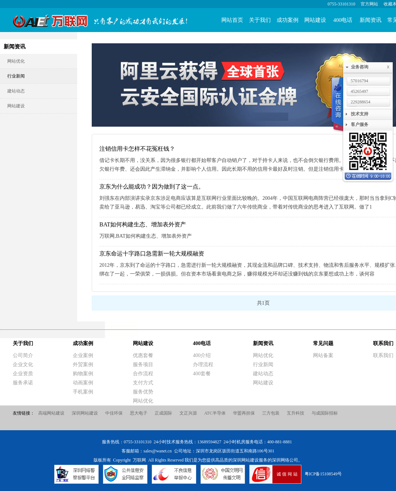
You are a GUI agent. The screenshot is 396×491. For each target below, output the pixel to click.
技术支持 (359, 113)
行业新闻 (16, 76)
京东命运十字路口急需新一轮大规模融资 (151, 253)
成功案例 (287, 20)
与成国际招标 (325, 413)
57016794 (359, 80)
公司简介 (23, 355)
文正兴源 (188, 413)
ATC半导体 (215, 413)
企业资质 (23, 373)
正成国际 (163, 413)
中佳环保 (114, 413)
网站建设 (315, 20)
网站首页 (232, 20)
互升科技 (295, 413)
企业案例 (83, 355)
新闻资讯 (370, 20)
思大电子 (138, 413)
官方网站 (369, 4)
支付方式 (143, 382)
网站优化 (16, 61)
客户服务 (359, 124)
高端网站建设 (51, 413)
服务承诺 (23, 382)
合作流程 (143, 373)
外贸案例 (83, 364)
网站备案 (323, 355)
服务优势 (143, 392)
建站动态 (16, 91)
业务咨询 (371, 67)
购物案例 (83, 373)
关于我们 (260, 20)
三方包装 (271, 413)
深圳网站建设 (85, 413)
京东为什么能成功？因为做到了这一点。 (151, 186)
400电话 (343, 20)
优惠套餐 (143, 355)
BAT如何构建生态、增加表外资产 (142, 224)
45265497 (359, 91)
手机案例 (83, 392)
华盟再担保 (244, 413)
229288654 (361, 101)
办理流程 (203, 364)
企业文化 (23, 364)
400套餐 (202, 373)
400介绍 (202, 355)
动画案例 (83, 382)
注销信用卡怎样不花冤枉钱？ (137, 149)
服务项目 (143, 364)
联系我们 (383, 343)
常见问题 (323, 343)
